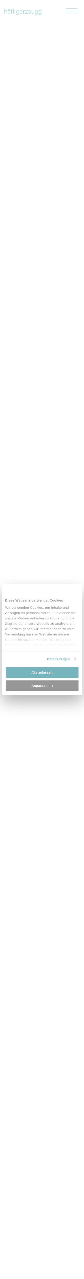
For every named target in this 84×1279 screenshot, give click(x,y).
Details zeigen (58, 659)
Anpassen (42, 685)
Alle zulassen (42, 672)
